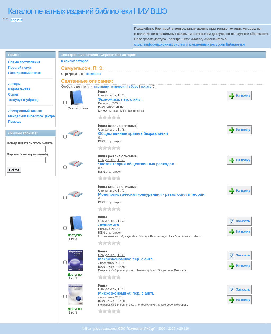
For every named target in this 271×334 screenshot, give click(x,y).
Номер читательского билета (30, 143)
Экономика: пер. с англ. (120, 99)
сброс (133, 86)
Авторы (14, 84)
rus (19, 20)
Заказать (239, 221)
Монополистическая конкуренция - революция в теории (151, 194)
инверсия (119, 86)
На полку (239, 95)
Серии (13, 94)
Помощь (14, 121)
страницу (101, 86)
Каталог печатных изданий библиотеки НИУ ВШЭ (87, 11)
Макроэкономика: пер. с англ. (126, 259)
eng (13, 20)
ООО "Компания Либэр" (137, 329)
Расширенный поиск (24, 73)
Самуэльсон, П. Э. (111, 95)
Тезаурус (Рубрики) (23, 100)
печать (146, 86)
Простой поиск (19, 67)
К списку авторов (75, 61)
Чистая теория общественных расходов (136, 164)
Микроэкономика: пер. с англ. (126, 293)
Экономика (108, 225)
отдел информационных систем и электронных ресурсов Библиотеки (189, 44)
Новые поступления (24, 62)
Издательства (19, 89)
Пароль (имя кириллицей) (27, 154)
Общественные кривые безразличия (133, 133)
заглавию (93, 74)
